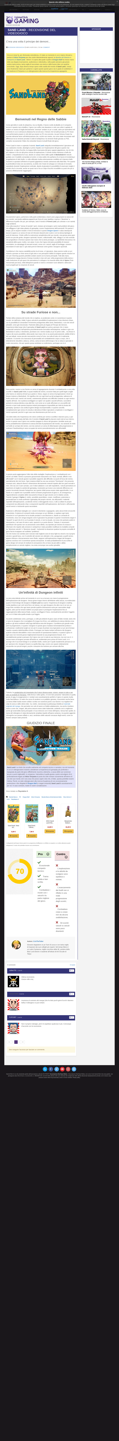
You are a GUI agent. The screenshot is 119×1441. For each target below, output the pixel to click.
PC (20, 797)
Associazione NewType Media (58, 1074)
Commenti (46, 47)
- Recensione (91, 117)
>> (23, 1042)
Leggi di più (64, 9)
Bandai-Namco (13, 797)
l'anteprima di (16, 60)
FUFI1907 (12, 1017)
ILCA (8, 799)
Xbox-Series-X (67, 797)
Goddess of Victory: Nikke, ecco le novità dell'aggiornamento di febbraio (95, 211)
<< (9, 1042)
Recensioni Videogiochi (16, 47)
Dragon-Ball (26, 797)
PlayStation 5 (15, 799)
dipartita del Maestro (62, 57)
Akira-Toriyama (35, 797)
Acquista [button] (13, 836)
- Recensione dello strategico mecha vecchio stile (96, 93)
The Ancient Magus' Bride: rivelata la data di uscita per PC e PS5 (95, 162)
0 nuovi (72, 965)
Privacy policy (76, 1077)
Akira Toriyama (19, 57)
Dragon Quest (52, 231)
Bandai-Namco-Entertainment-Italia (52, 797)
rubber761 (12, 970)
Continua (54, 9)
